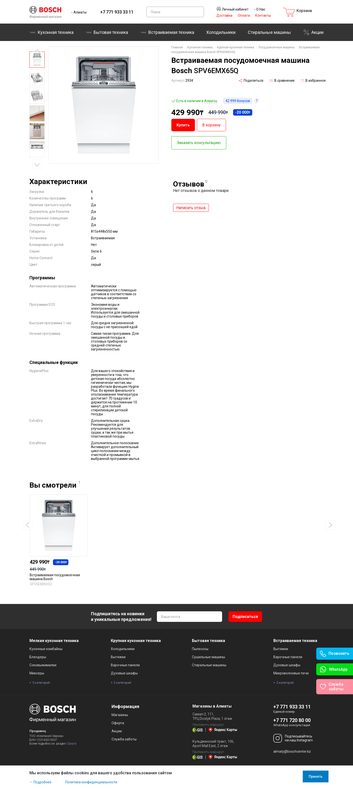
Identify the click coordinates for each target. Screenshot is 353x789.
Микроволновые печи (291, 673)
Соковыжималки (42, 665)
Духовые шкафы (124, 673)
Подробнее (42, 782)
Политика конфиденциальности (91, 782)
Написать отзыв (191, 207)
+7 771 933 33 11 (117, 11)
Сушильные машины (208, 657)
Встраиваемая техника (171, 32)
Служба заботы (124, 739)
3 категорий (122, 682)
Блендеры (37, 657)
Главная (177, 47)
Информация (125, 706)
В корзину (211, 125)
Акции (317, 32)
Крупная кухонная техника (235, 47)
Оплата (244, 15)
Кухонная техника (56, 32)
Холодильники (221, 32)
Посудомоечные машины (277, 47)
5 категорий (41, 682)
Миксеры (36, 673)
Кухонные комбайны (46, 649)
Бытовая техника (111, 32)
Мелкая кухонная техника (54, 640)
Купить (183, 125)
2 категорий (285, 682)
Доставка (224, 15)
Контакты (263, 15)
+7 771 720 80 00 (292, 720)
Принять (316, 776)
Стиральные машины (269, 32)
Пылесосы (200, 649)
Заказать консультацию (199, 142)
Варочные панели (125, 665)
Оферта (71, 743)
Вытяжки (118, 657)
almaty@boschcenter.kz (292, 751)
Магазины (120, 715)
